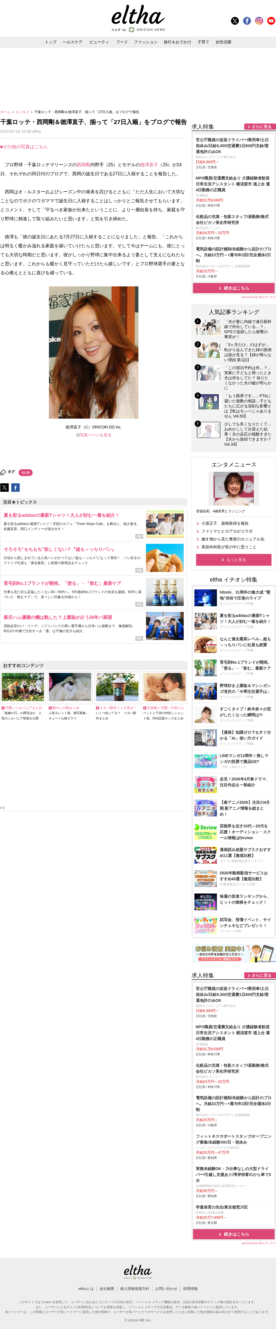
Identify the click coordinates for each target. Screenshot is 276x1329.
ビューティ (99, 42)
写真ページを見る (95, 435)
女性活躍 (223, 42)
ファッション (146, 42)
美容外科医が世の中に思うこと (229, 547)
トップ (51, 42)
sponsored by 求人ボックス (259, 296)
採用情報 (190, 1289)
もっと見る (236, 559)
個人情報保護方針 (134, 1289)
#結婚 (25, 473)
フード (122, 42)
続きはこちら (236, 288)
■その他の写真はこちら (24, 146)
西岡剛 (83, 164)
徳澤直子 (149, 164)
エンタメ (22, 112)
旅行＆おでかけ (177, 42)
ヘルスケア (72, 42)
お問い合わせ (166, 1289)
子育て (203, 42)
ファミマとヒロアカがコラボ (227, 531)
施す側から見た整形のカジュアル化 (232, 539)
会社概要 (107, 1289)
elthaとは (85, 1289)
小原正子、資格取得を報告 (225, 523)
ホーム (5, 112)
